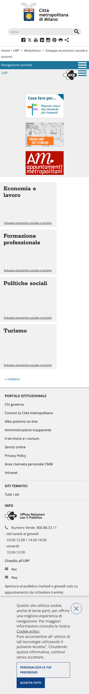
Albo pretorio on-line (21, 421)
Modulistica (32, 50)
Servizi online (15, 447)
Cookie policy (28, 631)
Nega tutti (76, 608)
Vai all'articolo (28, 204)
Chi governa (14, 404)
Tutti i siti (12, 494)
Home (5, 50)
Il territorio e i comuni (22, 438)
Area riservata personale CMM (29, 464)
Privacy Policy (15, 456)
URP (16, 50)
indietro (13, 379)
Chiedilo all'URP (17, 561)
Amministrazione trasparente (28, 430)
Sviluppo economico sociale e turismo (28, 223)
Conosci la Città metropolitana (29, 413)
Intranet (11, 473)
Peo (14, 578)
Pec (14, 569)
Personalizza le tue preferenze (36, 670)
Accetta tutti (30, 683)
